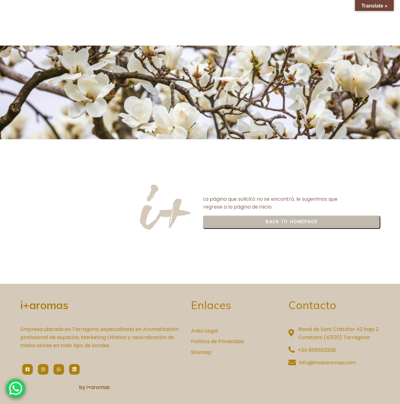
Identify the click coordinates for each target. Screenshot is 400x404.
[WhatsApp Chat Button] (15, 388)
